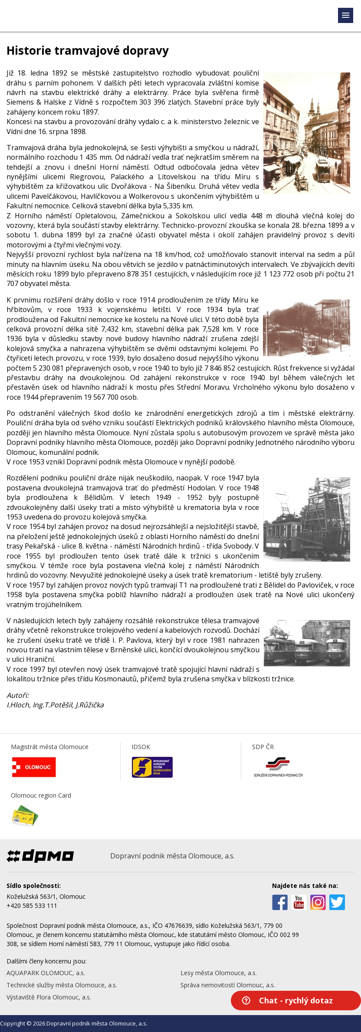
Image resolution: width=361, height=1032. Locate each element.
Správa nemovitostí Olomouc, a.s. (227, 985)
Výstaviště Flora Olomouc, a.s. (49, 997)
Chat (296, 1000)
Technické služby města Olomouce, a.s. (62, 985)
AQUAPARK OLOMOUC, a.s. (46, 973)
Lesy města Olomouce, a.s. (218, 973)
